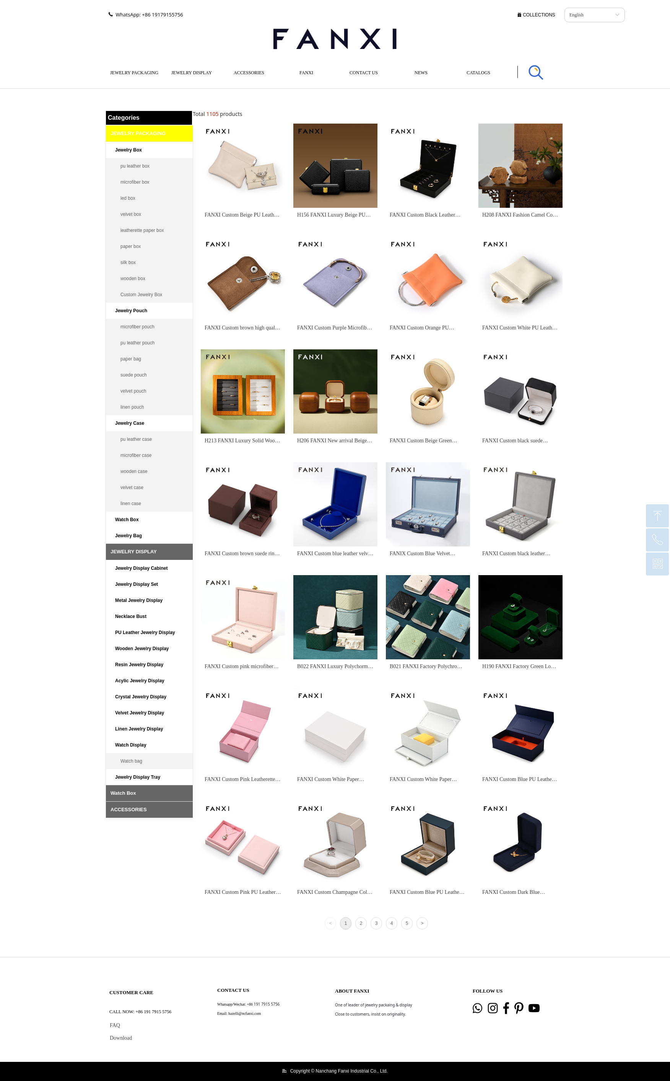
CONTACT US (364, 72)
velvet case (131, 487)
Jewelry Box (128, 150)
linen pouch (132, 407)
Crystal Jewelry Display (140, 696)
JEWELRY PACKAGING (134, 72)
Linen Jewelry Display (139, 729)
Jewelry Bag (128, 535)
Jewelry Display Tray (137, 777)
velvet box (130, 214)
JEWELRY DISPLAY (191, 72)
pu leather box (135, 166)
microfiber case (135, 455)
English (576, 15)
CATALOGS (478, 72)
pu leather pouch (137, 343)
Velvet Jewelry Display (139, 713)
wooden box (132, 278)
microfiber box (134, 182)
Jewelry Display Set (136, 584)
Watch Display (130, 745)
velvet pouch (133, 391)
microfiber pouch (137, 326)
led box (127, 198)
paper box (130, 246)
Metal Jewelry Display (139, 600)
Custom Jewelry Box (141, 294)
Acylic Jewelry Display (139, 680)
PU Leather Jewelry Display (145, 632)
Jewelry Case (129, 423)
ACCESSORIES (249, 72)
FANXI (306, 72)
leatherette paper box (142, 230)
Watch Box (127, 519)
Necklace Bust (130, 616)
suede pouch (133, 375)
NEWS (421, 72)
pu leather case (136, 439)
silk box (128, 262)
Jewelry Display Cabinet (141, 568)
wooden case (134, 471)
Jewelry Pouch (131, 310)
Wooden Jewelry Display (142, 648)
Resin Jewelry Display (139, 664)
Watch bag (131, 761)
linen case (130, 503)
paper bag (130, 359)
